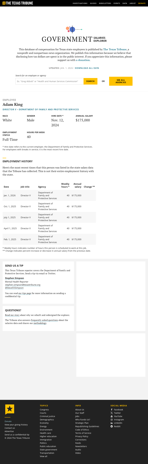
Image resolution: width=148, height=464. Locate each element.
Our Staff (79, 413)
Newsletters (81, 446)
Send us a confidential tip (17, 434)
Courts (43, 413)
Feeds (78, 443)
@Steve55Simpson (14, 287)
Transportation (47, 453)
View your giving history (16, 424)
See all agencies (121, 81)
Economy (44, 423)
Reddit (115, 426)
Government (67, 39)
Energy (43, 426)
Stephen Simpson (14, 278)
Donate (8, 421)
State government (48, 449)
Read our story (12, 315)
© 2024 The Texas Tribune (17, 438)
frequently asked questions (44, 320)
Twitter (116, 413)
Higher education (48, 436)
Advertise (9, 431)
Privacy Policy (81, 436)
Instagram (117, 419)
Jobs (77, 416)
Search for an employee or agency (30, 75)
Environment (46, 429)
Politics (43, 443)
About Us (79, 409)
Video (78, 453)
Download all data (87, 68)
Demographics (47, 419)
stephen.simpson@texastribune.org (22, 284)
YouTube (116, 416)
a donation (83, 60)
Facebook (117, 409)
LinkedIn (116, 423)
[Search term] (49, 81)
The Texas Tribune (115, 49)
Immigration (46, 439)
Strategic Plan (82, 423)
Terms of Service (83, 433)
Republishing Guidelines (87, 426)
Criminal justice (47, 416)
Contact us (10, 428)
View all (43, 456)
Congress (44, 409)
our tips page (24, 293)
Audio (78, 449)
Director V (9, 109)
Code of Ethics (82, 429)
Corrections (80, 439)
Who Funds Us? (82, 419)
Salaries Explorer (100, 39)
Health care (45, 433)
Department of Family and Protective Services (49, 109)
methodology (40, 323)
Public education (48, 446)
